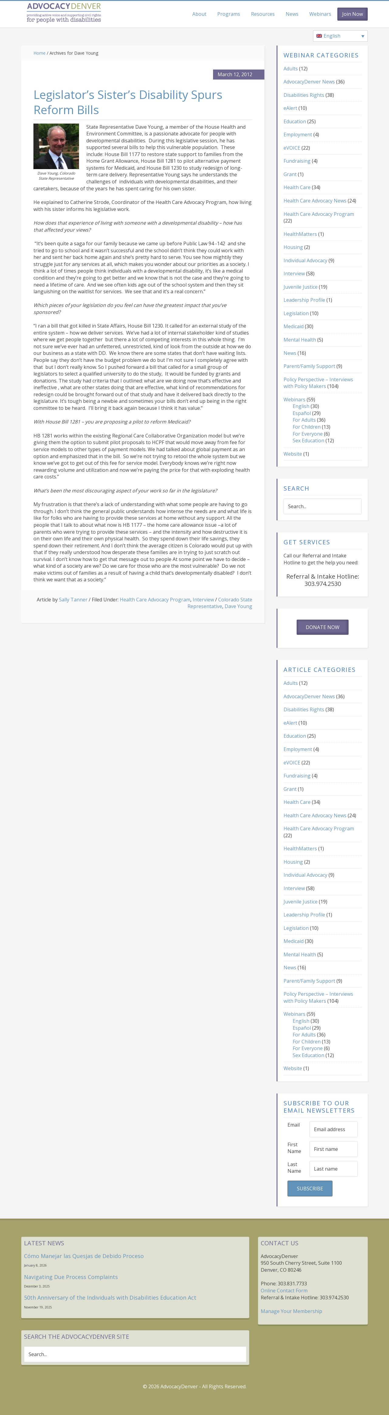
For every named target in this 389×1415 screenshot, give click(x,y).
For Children (307, 426)
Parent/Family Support (309, 366)
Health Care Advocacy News (315, 200)
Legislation (296, 313)
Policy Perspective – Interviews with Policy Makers (318, 383)
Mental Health (300, 339)
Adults (291, 68)
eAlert (290, 108)
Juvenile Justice (301, 287)
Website (293, 454)
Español (302, 413)
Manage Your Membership (291, 1311)
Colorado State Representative (220, 603)
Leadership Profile (304, 300)
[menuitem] (340, 36)
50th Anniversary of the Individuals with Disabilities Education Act (110, 1297)
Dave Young (238, 606)
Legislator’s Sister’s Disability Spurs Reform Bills (136, 101)
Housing (293, 247)
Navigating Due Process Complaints (71, 1277)
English (301, 406)
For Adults (304, 420)
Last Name (294, 1168)
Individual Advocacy (305, 260)
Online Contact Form (284, 1290)
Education (295, 121)
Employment (298, 134)
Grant (290, 174)
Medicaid (294, 326)
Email (293, 1124)
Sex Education (308, 440)
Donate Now (322, 627)
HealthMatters (300, 234)
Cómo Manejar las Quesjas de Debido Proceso (84, 1256)
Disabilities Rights (304, 95)
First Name (294, 1148)
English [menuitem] (332, 35)
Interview (203, 599)
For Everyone (308, 433)
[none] (340, 36)
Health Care (297, 187)
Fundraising (297, 161)
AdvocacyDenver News (309, 81)
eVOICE (292, 148)
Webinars (294, 399)
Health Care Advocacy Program (155, 599)
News (290, 353)
